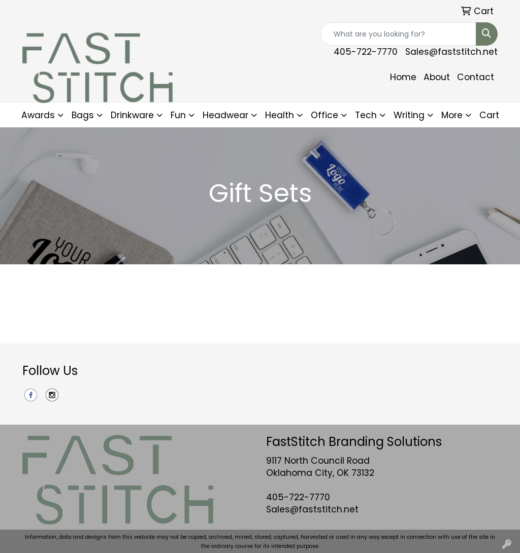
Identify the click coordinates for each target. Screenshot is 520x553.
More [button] (452, 115)
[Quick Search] (398, 34)
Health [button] (279, 115)
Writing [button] (409, 115)
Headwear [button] (225, 115)
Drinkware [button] (132, 115)
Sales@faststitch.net (451, 52)
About (437, 77)
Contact (475, 77)
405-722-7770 (366, 52)
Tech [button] (366, 115)
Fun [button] (178, 115)
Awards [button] (38, 115)
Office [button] (324, 115)
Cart (489, 115)
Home (403, 77)
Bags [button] (83, 115)
